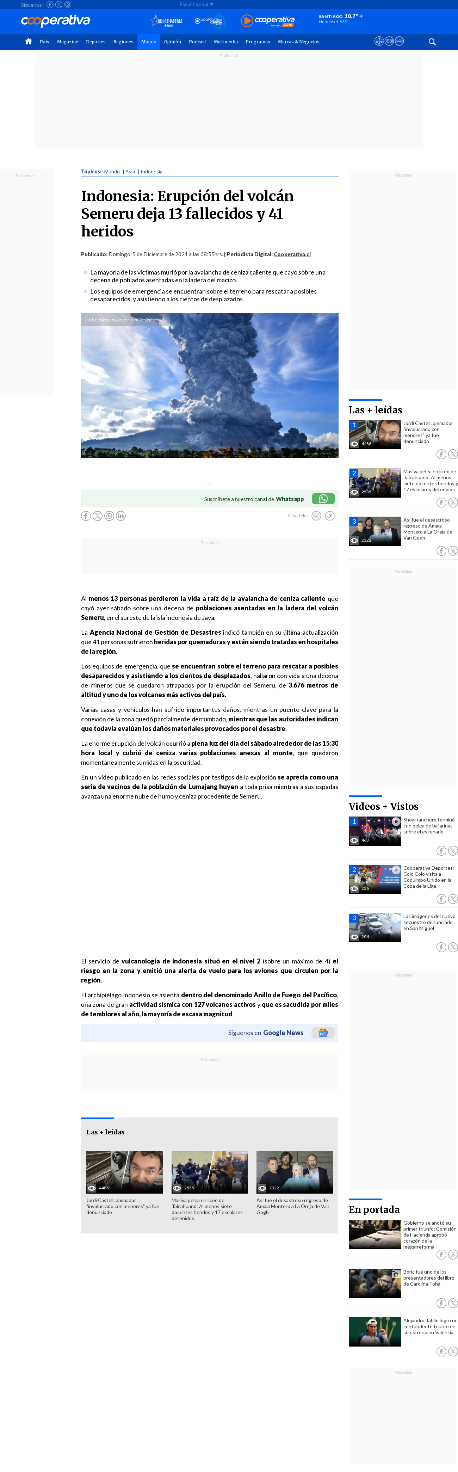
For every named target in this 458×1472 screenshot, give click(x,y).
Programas (258, 41)
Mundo (148, 41)
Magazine (67, 41)
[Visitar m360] (389, 47)
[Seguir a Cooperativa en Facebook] (50, 4)
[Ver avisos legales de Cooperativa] (379, 47)
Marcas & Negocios (299, 41)
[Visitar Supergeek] (399, 47)
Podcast (197, 41)
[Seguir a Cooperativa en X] (58, 4)
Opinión (172, 41)
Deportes (96, 41)
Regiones (123, 41)
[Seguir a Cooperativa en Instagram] (67, 4)
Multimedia (226, 41)
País (44, 41)
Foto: (91, 319)
